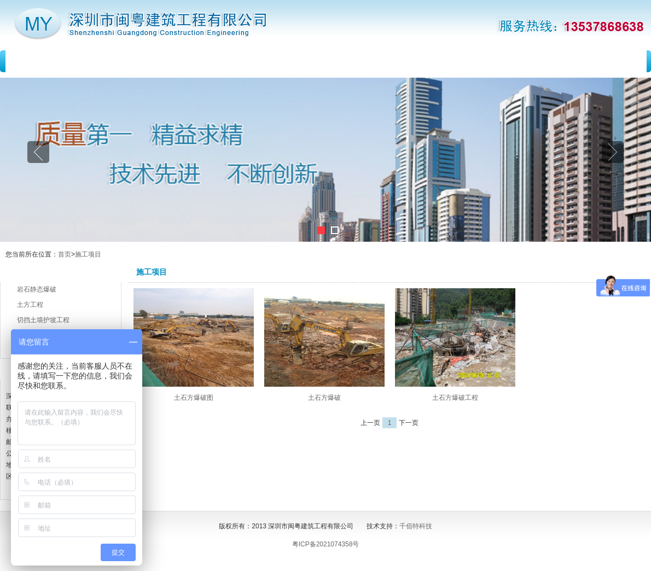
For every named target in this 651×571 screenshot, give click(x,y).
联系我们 (590, 61)
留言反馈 (478, 61)
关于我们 (141, 61)
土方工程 (30, 304)
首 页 (45, 61)
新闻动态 (253, 61)
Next (613, 152)
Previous (38, 152)
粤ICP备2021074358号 (325, 544)
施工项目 (366, 61)
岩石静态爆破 (36, 289)
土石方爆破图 (193, 397)
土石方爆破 (324, 397)
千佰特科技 (415, 526)
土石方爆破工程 (455, 397)
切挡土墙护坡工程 (43, 320)
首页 (64, 254)
